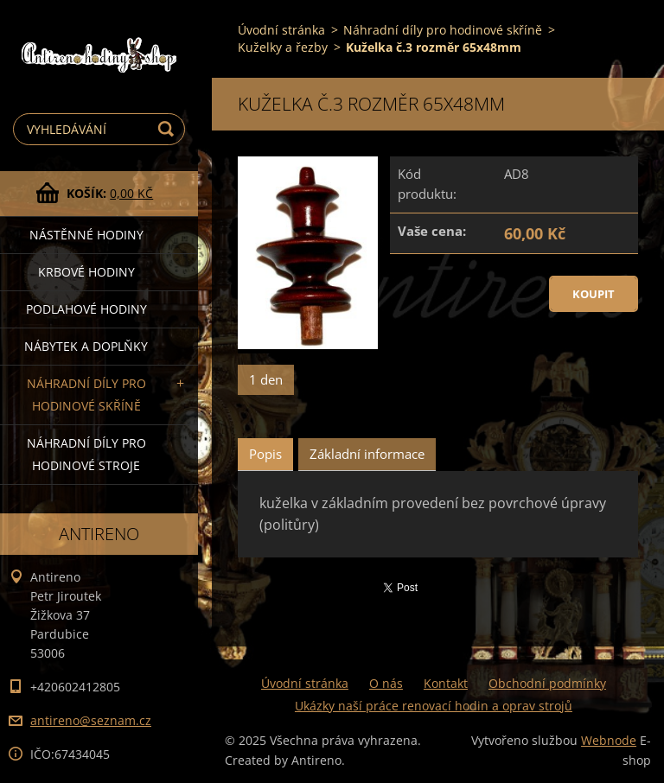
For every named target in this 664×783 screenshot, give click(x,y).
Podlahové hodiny (86, 309)
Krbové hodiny (86, 272)
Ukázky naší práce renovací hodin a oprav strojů (433, 705)
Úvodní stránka (281, 30)
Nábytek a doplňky (86, 346)
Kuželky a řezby (283, 47)
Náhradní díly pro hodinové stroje (86, 454)
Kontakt (446, 683)
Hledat (168, 129)
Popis (265, 453)
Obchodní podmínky (547, 683)
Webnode (608, 740)
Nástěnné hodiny (86, 234)
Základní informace (367, 453)
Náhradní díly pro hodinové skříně (86, 394)
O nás (386, 683)
